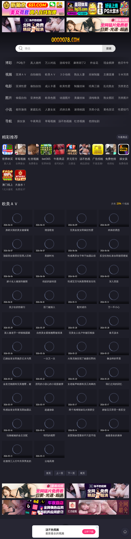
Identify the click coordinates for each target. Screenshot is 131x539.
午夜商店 (35, 121)
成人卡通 (50, 86)
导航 (8, 121)
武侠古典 (65, 109)
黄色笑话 (109, 109)
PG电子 (21, 63)
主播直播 (109, 74)
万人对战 (50, 63)
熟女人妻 (79, 74)
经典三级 (94, 86)
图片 (8, 97)
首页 (48, 473)
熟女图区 (109, 98)
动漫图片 (65, 98)
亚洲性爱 (21, 86)
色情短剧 (94, 121)
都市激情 (21, 109)
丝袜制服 (94, 74)
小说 (8, 109)
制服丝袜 (79, 86)
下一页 (71, 473)
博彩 (8, 62)
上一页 (59, 473)
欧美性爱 (65, 86)
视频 (8, 74)
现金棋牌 (109, 63)
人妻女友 (50, 109)
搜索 (109, 48)
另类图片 (123, 98)
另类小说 (94, 109)
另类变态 (123, 86)
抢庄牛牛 (123, 63)
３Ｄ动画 (65, 74)
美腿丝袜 (79, 98)
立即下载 (89, 531)
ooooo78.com (65, 40)
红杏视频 (79, 121)
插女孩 (21, 121)
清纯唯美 (94, 98)
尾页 (82, 473)
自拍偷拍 (35, 74)
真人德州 (35, 63)
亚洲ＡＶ (21, 74)
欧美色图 (50, 98)
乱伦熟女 (109, 86)
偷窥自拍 (21, 98)
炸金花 (94, 63)
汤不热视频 (65, 121)
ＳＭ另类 (123, 74)
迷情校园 (79, 109)
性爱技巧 (123, 109)
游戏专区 (65, 63)
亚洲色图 (35, 98)
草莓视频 (50, 121)
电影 (8, 86)
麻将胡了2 (80, 63)
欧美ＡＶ (50, 74)
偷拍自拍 (35, 86)
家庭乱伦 (35, 109)
